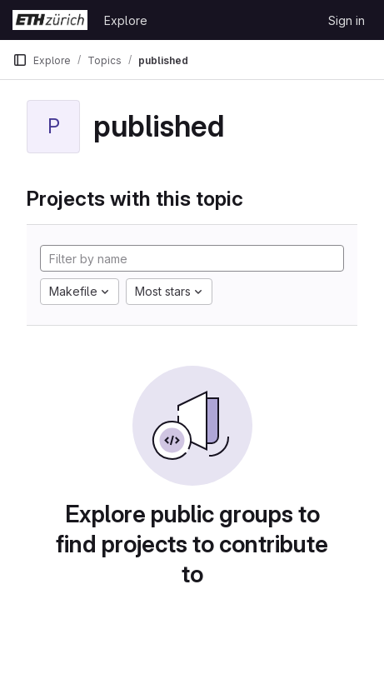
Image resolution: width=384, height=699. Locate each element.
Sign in (346, 20)
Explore (125, 20)
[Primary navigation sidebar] (20, 60)
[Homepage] (50, 20)
